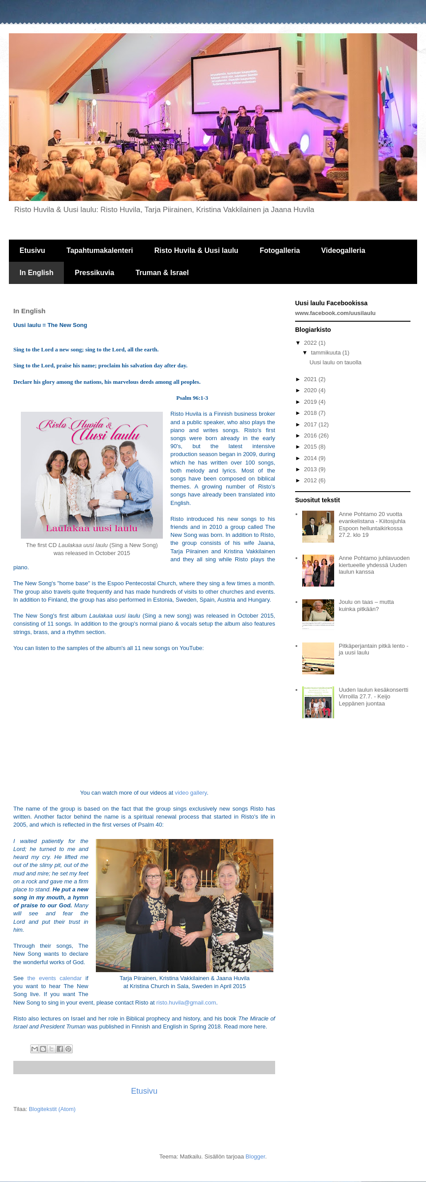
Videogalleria (343, 250)
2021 (311, 379)
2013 (311, 469)
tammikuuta (327, 352)
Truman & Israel (162, 272)
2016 (311, 435)
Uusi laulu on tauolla (335, 362)
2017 (311, 424)
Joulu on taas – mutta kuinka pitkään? (366, 605)
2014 (311, 458)
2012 (311, 480)
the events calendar (54, 978)
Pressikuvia (94, 272)
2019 (311, 401)
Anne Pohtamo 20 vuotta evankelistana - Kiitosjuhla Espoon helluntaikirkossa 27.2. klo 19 (372, 524)
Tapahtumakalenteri (100, 250)
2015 (311, 446)
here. (260, 1026)
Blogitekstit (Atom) (52, 1109)
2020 (311, 390)
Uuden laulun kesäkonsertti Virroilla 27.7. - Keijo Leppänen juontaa (373, 696)
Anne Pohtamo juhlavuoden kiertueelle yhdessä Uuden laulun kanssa (374, 565)
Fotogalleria (280, 250)
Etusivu (32, 250)
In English (36, 272)
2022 (311, 342)
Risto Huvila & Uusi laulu (196, 250)
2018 (311, 413)
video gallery (191, 792)
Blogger (255, 1156)
